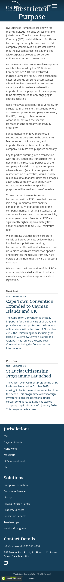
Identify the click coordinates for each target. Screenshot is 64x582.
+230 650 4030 (31, 546)
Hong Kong (10, 448)
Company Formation (16, 485)
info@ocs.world (13, 546)
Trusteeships (11, 522)
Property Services (14, 510)
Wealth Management (16, 528)
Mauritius (9, 455)
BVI (6, 436)
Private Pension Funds (17, 503)
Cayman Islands (13, 442)
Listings (8, 497)
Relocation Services (15, 516)
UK (5, 467)
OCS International (14, 461)
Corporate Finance (14, 491)
